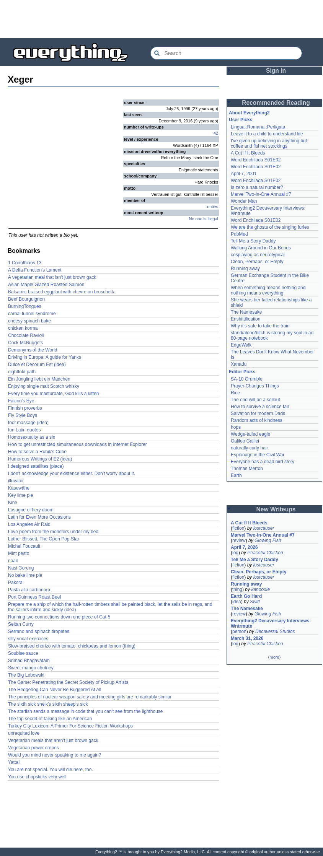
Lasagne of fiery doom (31, 510)
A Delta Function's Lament (35, 270)
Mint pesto (18, 553)
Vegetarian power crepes (33, 747)
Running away (245, 268)
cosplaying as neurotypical (258, 254)
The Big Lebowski (26, 675)
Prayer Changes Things (255, 386)
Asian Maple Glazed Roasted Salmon (46, 284)
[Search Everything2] (226, 53)
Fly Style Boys (22, 415)
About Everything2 (249, 113)
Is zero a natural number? (257, 187)
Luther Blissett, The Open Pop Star (43, 539)
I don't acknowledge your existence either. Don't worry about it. (71, 473)
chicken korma (23, 328)
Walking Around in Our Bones (261, 248)
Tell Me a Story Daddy (253, 241)
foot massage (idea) (28, 422)
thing (237, 589)
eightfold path (22, 371)
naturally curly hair (249, 448)
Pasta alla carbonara (29, 589)
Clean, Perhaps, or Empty (257, 261)
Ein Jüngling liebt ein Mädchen (39, 379)
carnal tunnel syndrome (32, 313)
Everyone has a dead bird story (262, 461)
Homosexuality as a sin (31, 437)
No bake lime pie (25, 575)
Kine (12, 502)
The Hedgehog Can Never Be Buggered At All (54, 689)
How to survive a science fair (260, 406)
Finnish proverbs (25, 408)
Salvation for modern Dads (258, 413)
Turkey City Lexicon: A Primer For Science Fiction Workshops (70, 726)
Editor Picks (242, 371)
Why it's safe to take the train (260, 326)
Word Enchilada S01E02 (256, 160)
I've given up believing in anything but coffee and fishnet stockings (269, 143)
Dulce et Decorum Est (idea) (37, 364)
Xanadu (238, 364)
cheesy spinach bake (29, 321)
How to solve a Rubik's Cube (37, 451)
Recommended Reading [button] (276, 102)
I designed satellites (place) (36, 466)
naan (13, 560)
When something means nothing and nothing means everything (268, 290)
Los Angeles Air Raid (29, 524)
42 (216, 133)
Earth (236, 475)
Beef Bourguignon (26, 299)
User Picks (240, 119)
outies (212, 206)
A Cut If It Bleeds (248, 153)
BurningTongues (24, 306)
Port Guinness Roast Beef (34, 597)
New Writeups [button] (276, 509)
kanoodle (260, 589)
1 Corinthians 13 (24, 262)
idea (236, 601)
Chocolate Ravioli (26, 335)
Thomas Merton (247, 468)
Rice (235, 392)
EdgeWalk (241, 345)
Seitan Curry (21, 624)
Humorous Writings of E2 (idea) (40, 459)
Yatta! (14, 762)
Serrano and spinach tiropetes (38, 631)
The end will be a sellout (255, 399)
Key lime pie (20, 495)
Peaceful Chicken (265, 552)
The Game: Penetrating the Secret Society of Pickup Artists (68, 682)
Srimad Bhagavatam (29, 660)
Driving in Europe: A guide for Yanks (44, 357)
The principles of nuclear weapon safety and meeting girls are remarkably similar (90, 697)
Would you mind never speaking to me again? (54, 755)
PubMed (239, 234)
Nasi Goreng (21, 568)
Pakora (15, 582)
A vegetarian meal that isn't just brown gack (52, 277)
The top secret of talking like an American (50, 718)
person (239, 631)
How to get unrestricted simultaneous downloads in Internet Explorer (77, 444)
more (274, 657)
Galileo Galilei (245, 441)
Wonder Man (244, 201)
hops (236, 427)
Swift (255, 601)
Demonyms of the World (32, 350)
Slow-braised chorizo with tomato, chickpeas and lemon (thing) (71, 646)
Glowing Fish (267, 540)
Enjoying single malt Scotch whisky (43, 386)
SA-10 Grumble (247, 379)
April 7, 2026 (244, 547)
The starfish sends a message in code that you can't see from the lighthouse (85, 711)
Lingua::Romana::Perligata (258, 127)
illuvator (16, 480)
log (235, 552)
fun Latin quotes (24, 430)
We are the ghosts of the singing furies (270, 227)
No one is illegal (203, 218)
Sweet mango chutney (31, 667)
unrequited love (23, 733)
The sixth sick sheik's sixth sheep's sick (48, 704)
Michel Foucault (24, 546)
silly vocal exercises (28, 638)
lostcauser (263, 528)
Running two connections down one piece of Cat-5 (59, 617)
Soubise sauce (23, 653)
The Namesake (246, 312)
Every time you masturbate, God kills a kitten (53, 393)
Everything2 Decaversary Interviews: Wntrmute (271, 623)
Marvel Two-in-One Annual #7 (261, 194)
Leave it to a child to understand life (267, 134)
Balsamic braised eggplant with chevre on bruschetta (62, 292)
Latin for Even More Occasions (39, 517)
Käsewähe (18, 488)
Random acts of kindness (256, 420)
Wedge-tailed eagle (250, 434)
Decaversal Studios (275, 631)
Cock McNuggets (25, 342)
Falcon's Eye (21, 401)
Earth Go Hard (246, 596)
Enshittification (245, 319)
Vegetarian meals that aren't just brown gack (53, 740)
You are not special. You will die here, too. (50, 769)
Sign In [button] (276, 70)
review (239, 540)
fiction (238, 528)
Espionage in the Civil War (257, 454)
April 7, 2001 (243, 173)
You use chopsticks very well (37, 777)
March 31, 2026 (247, 638)
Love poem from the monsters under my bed (53, 531)
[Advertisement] (161, 19)
